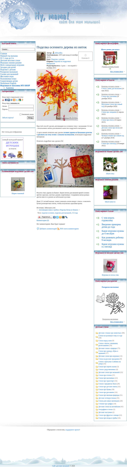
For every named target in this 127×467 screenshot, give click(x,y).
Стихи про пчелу (108, 120)
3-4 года (75, 213)
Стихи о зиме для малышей (112, 89)
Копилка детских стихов (110, 86)
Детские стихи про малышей (109, 372)
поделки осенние (48, 213)
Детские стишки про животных (110, 333)
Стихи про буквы (105, 389)
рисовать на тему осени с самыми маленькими (56, 135)
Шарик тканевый (18, 193)
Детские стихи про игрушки (109, 356)
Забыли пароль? (8, 118)
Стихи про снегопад (109, 143)
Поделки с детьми (66, 13)
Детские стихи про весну (111, 128)
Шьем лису (110, 174)
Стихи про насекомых (107, 378)
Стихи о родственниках (107, 369)
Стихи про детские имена (108, 387)
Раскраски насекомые (110, 319)
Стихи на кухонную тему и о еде (110, 336)
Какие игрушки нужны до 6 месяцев (113, 232)
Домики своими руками (110, 67)
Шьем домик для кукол (110, 50)
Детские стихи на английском (109, 407)
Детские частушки (105, 412)
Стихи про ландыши (109, 112)
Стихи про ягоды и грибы (108, 418)
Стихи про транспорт (106, 381)
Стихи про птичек (105, 375)
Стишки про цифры (106, 404)
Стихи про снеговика (109, 96)
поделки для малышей (63, 213)
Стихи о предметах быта (107, 384)
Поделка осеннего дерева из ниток (88, 13)
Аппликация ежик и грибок (49, 210)
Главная (37, 13)
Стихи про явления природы (109, 395)
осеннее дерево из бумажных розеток (78, 132)
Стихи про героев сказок (107, 367)
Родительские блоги (50, 13)
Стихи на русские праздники (109, 359)
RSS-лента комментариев (69, 229)
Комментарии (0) (43, 220)
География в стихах (106, 409)
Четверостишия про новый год (113, 136)
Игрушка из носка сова (110, 275)
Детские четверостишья (107, 398)
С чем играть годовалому (108, 219)
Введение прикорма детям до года (111, 225)
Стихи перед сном (105, 341)
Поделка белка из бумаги (69, 210)
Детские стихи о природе (108, 348)
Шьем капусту (110, 202)
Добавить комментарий (48, 229)
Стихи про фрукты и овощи (109, 415)
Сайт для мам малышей (60, 466)
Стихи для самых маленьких (109, 401)
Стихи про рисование (106, 392)
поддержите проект (72, 430)
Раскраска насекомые (110, 287)
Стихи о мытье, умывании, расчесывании (108, 344)
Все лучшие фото (116, 72)
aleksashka (58, 53)
